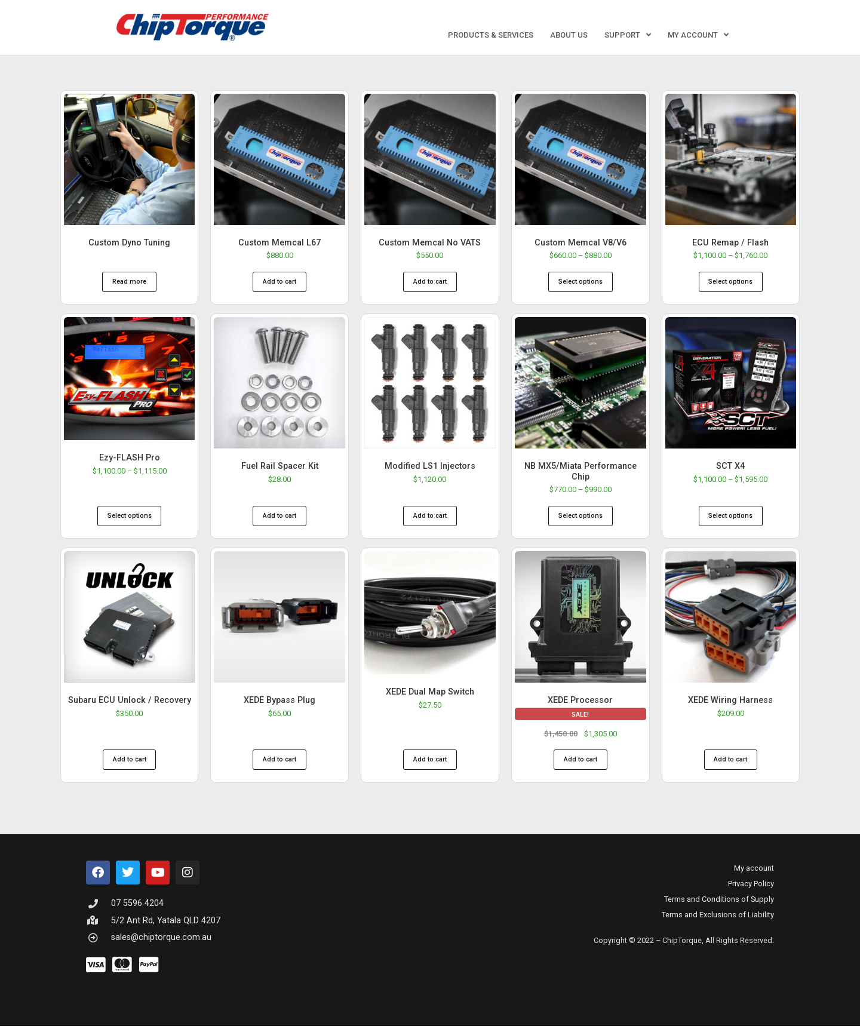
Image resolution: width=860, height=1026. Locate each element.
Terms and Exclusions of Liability (718, 914)
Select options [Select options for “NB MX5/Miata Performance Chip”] (580, 516)
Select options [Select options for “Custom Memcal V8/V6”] (580, 281)
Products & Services (490, 34)
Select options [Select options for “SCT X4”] (730, 516)
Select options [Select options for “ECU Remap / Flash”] (730, 281)
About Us (569, 34)
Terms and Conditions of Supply (719, 899)
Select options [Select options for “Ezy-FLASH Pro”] (130, 516)
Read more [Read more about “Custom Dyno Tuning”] (129, 281)
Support (627, 35)
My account (698, 35)
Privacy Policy (751, 883)
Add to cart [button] (279, 281)
